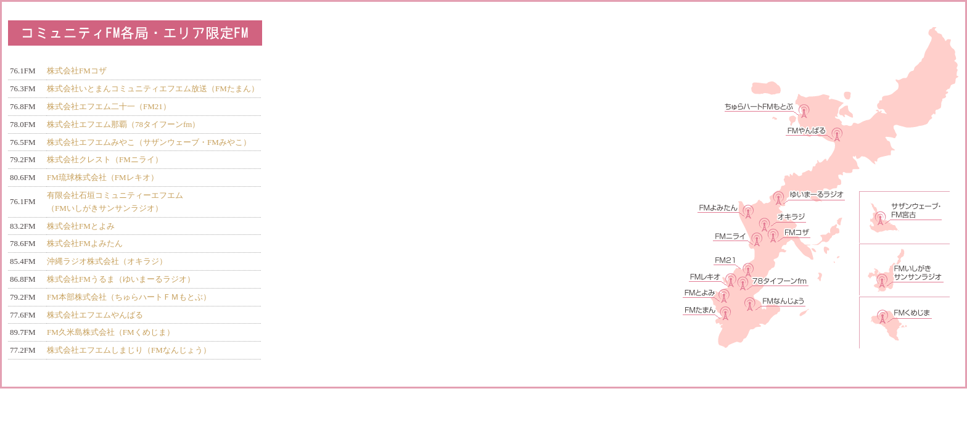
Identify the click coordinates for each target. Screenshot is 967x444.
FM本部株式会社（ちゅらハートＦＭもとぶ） (129, 297)
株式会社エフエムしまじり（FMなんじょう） (129, 350)
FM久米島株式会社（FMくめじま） (111, 332)
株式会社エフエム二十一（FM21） (109, 106)
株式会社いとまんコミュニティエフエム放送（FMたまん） (153, 88)
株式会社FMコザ (77, 70)
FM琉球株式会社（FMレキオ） (102, 177)
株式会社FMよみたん (85, 243)
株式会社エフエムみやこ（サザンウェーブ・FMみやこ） (149, 142)
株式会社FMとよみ (81, 226)
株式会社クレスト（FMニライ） (105, 159)
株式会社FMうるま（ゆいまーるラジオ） (121, 279)
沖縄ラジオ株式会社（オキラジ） (107, 261)
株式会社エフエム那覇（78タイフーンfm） (123, 124)
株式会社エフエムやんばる (95, 314)
